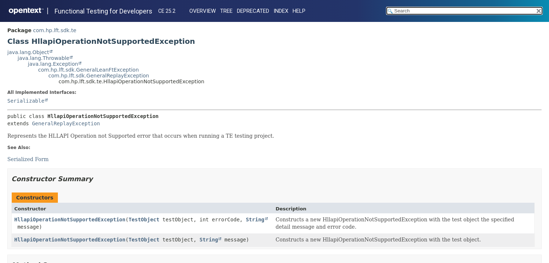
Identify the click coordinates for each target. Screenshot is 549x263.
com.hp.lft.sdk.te (54, 30)
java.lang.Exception (53, 64)
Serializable (25, 101)
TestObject (144, 219)
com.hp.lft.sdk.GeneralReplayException (98, 76)
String (255, 219)
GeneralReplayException (66, 123)
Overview (202, 11)
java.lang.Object (28, 52)
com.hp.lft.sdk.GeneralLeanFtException (88, 70)
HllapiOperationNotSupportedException (69, 219)
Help (299, 11)
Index (281, 11)
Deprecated (253, 11)
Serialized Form (28, 159)
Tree (226, 11)
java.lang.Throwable (43, 58)
